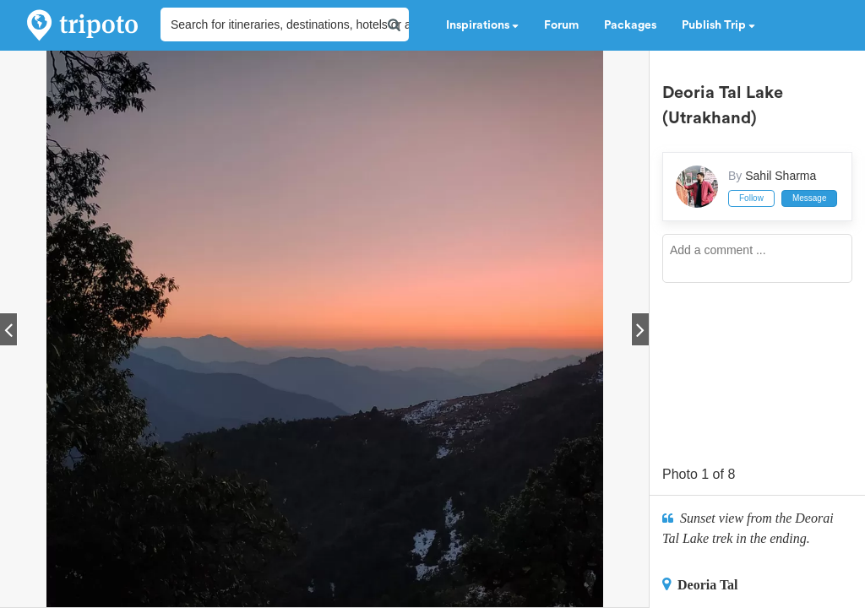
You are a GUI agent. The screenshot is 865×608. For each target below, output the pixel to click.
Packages (630, 25)
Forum (561, 25)
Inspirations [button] (482, 25)
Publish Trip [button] (718, 25)
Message (809, 198)
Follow (751, 198)
